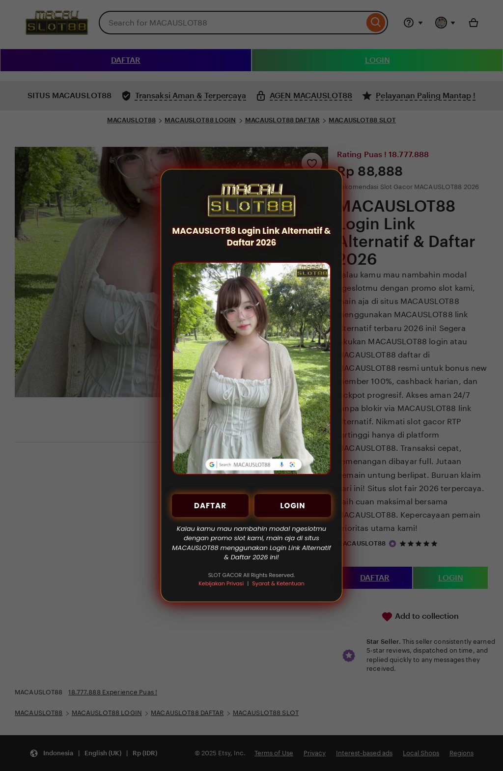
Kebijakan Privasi (221, 583)
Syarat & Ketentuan (278, 583)
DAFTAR (210, 505)
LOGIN (292, 505)
